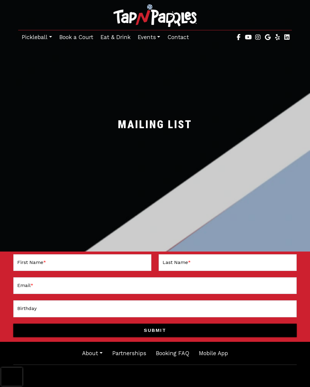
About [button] (90, 353)
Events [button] (147, 37)
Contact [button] (180, 36)
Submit (155, 330)
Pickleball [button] (35, 37)
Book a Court (78, 36)
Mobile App (213, 353)
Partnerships (129, 353)
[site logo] (155, 15)
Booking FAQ (172, 353)
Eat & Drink (115, 37)
